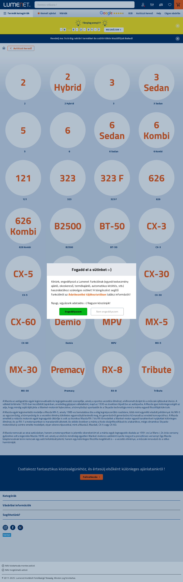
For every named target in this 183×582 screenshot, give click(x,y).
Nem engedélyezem (107, 311)
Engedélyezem (73, 311)
